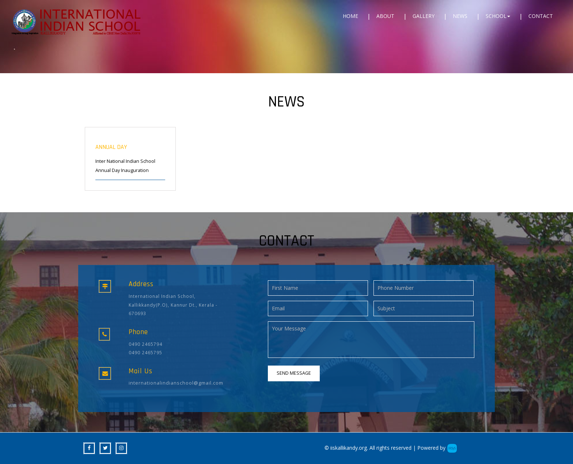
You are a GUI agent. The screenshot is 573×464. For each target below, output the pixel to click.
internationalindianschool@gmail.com (176, 383)
